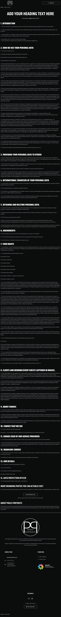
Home (2, 7)
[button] (40, 3)
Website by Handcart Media (5, 614)
